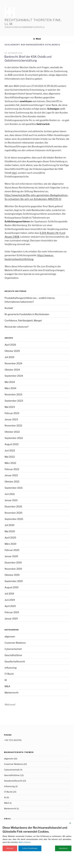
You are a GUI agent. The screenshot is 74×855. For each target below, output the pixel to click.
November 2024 (13, 363)
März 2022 (10, 463)
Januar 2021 (11, 500)
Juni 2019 (10, 600)
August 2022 (12, 444)
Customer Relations (15, 642)
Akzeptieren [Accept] (63, 848)
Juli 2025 (9, 357)
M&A (7, 686)
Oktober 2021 (12, 481)
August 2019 (11, 587)
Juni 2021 (10, 494)
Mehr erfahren (25, 842)
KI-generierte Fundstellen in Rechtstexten (27, 314)
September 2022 (14, 438)
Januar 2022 (11, 475)
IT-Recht (9, 674)
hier (14, 173)
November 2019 (13, 568)
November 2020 (13, 512)
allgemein (10, 636)
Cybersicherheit (13, 649)
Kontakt (9, 308)
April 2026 (10, 344)
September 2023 (14, 400)
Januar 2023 (11, 419)
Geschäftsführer (13, 655)
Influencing (11, 667)
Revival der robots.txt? (17, 326)
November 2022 (13, 425)
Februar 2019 (12, 612)
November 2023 (13, 394)
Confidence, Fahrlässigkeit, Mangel (23, 320)
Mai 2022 (10, 456)
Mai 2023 (10, 407)
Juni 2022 (10, 450)
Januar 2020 (11, 556)
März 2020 (10, 544)
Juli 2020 (9, 525)
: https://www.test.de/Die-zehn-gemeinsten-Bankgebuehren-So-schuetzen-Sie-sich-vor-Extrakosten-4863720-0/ (36, 195)
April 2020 (10, 537)
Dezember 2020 (13, 506)
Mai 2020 (10, 531)
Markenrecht (11, 692)
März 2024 (10, 388)
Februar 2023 (12, 413)
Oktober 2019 (12, 575)
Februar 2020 (12, 550)
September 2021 (14, 488)
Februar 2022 (12, 469)
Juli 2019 (9, 593)
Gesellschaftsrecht (15, 661)
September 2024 (14, 375)
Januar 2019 (11, 618)
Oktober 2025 (12, 351)
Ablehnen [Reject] (9, 848)
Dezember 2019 (13, 562)
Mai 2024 (10, 382)
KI (6, 680)
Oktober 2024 (12, 369)
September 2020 (14, 519)
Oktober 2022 (12, 431)
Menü (37, 39)
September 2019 (14, 581)
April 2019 (10, 606)
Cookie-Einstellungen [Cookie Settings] (30, 848)
